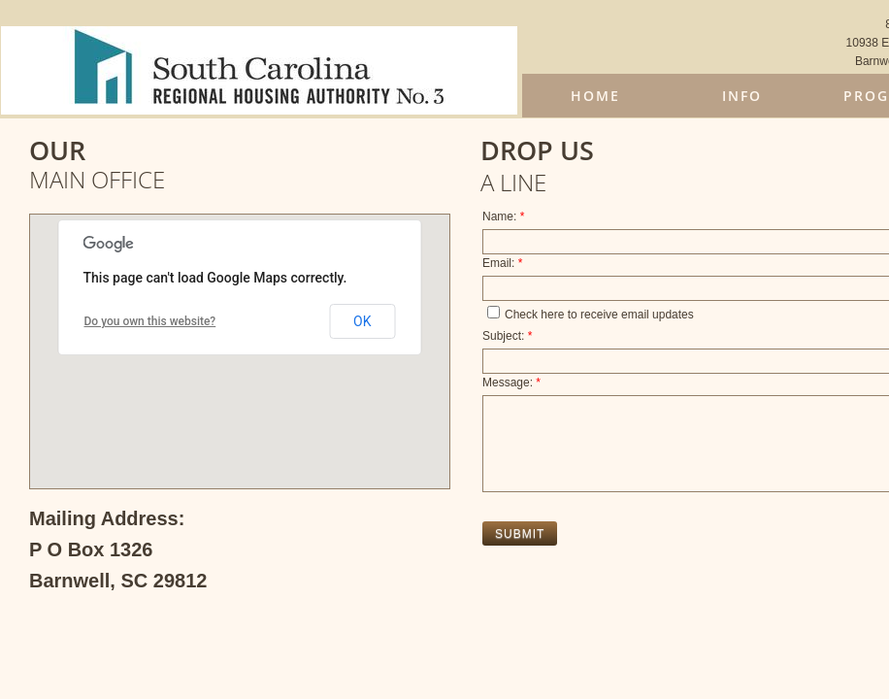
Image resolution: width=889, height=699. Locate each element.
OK (362, 321)
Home (595, 95)
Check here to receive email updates (590, 313)
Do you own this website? (150, 321)
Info (742, 95)
